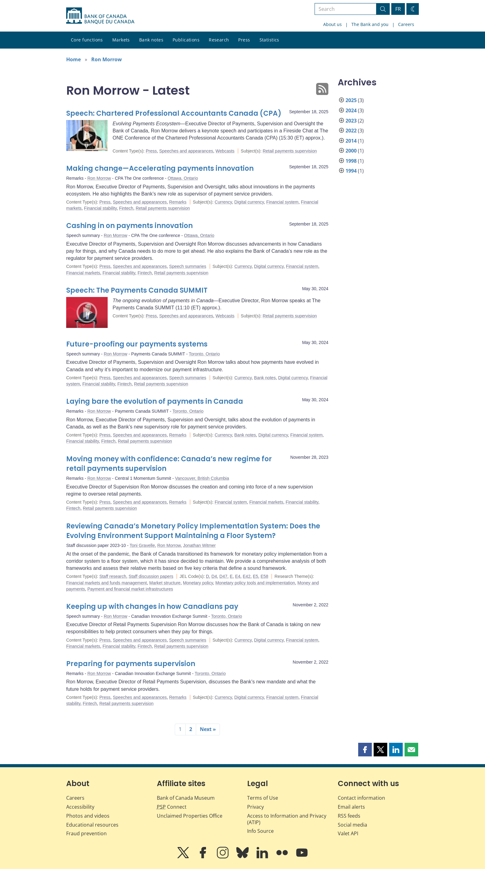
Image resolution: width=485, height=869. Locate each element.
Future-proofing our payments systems (137, 344)
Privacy (255, 806)
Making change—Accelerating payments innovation (160, 168)
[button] (365, 749)
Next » (208, 729)
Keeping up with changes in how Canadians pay (152, 606)
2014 (351, 140)
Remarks (178, 202)
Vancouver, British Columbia (202, 478)
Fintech (126, 208)
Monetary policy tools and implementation (255, 582)
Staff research (112, 576)
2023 (351, 120)
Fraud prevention (86, 833)
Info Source (260, 831)
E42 (247, 576)
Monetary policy (198, 582)
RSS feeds (349, 815)
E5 (255, 576)
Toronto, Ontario (204, 353)
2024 (351, 110)
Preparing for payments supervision (130, 664)
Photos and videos (87, 815)
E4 (237, 576)
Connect (172, 806)
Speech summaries (187, 266)
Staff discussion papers (151, 576)
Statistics (269, 40)
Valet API (348, 833)
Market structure (164, 582)
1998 (351, 160)
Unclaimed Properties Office (189, 815)
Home (73, 59)
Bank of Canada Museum (186, 797)
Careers (406, 24)
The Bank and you (369, 24)
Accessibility (80, 806)
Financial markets (83, 272)
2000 (351, 150)
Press (244, 40)
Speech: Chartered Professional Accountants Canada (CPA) (173, 113)
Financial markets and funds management (106, 582)
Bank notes (151, 40)
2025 (351, 100)
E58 (264, 576)
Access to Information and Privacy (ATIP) (286, 819)
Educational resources (92, 824)
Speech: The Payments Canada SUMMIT (137, 290)
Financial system (282, 202)
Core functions (87, 40)
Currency (223, 202)
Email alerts (351, 806)
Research (219, 40)
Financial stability (100, 208)
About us (332, 24)
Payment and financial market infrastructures (130, 589)
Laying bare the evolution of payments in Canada (154, 401)
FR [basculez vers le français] (398, 9)
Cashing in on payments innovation (129, 225)
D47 (223, 576)
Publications (186, 40)
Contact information (361, 797)
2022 (351, 130)
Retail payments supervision (290, 150)
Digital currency (249, 202)
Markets (121, 40)
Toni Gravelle (142, 545)
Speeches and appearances (186, 150)
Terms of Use (262, 797)
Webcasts (225, 150)
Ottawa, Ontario (183, 178)
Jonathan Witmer (199, 545)
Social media (352, 824)
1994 (351, 170)
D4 (214, 576)
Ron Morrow (106, 59)
